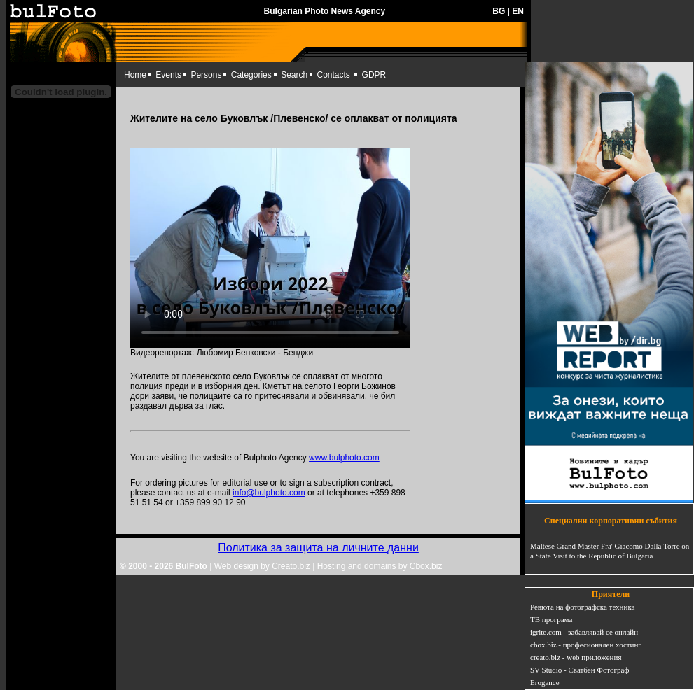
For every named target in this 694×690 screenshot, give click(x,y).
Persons (205, 75)
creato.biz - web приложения (575, 657)
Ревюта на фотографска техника (582, 607)
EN (518, 11)
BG (498, 11)
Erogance (545, 682)
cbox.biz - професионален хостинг (585, 644)
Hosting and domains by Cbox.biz (380, 566)
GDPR (374, 75)
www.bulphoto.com (344, 458)
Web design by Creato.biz (262, 566)
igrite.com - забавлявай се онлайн (584, 632)
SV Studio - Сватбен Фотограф (580, 670)
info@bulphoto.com (269, 493)
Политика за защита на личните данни (318, 548)
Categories (251, 75)
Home (135, 75)
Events (168, 75)
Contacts (333, 75)
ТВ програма (551, 619)
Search (294, 75)
